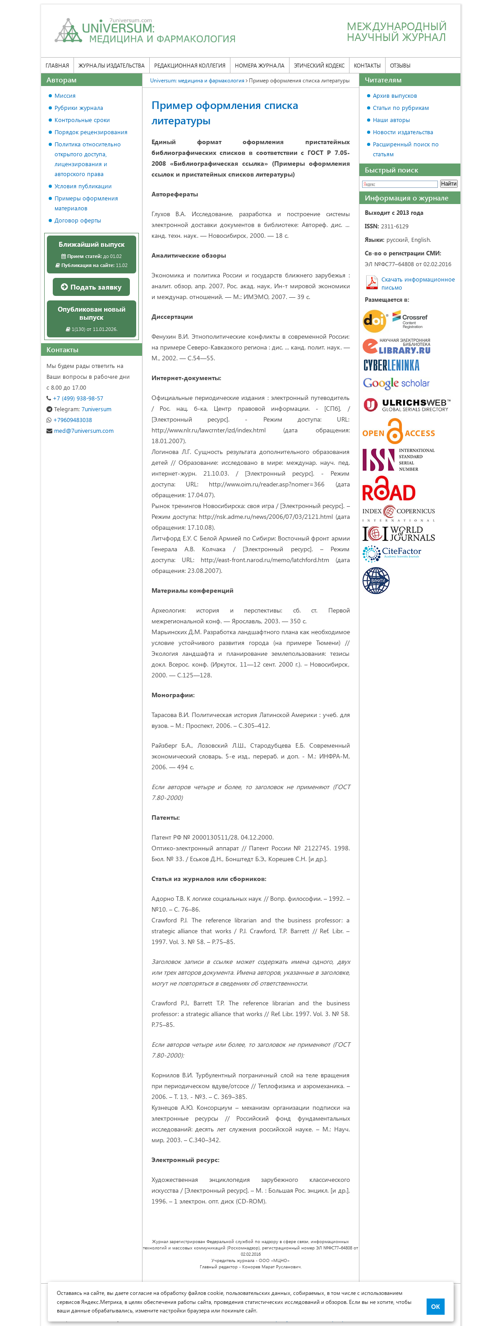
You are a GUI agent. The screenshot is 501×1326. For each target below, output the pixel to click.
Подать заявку (91, 286)
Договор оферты (78, 220)
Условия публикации (83, 186)
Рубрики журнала (79, 107)
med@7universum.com (80, 430)
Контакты (367, 65)
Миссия (65, 95)
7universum (78, 409)
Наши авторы (391, 119)
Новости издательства (403, 132)
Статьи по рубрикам (401, 107)
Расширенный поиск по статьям (406, 149)
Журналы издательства (111, 65)
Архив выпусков (395, 95)
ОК (435, 1306)
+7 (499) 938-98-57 (74, 398)
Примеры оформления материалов (86, 203)
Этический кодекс (319, 65)
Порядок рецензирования (91, 132)
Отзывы (400, 65)
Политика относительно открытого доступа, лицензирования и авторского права (88, 158)
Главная (57, 65)
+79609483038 (69, 419)
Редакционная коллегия (189, 65)
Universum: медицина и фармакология (197, 80)
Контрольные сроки (82, 119)
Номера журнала (260, 65)
